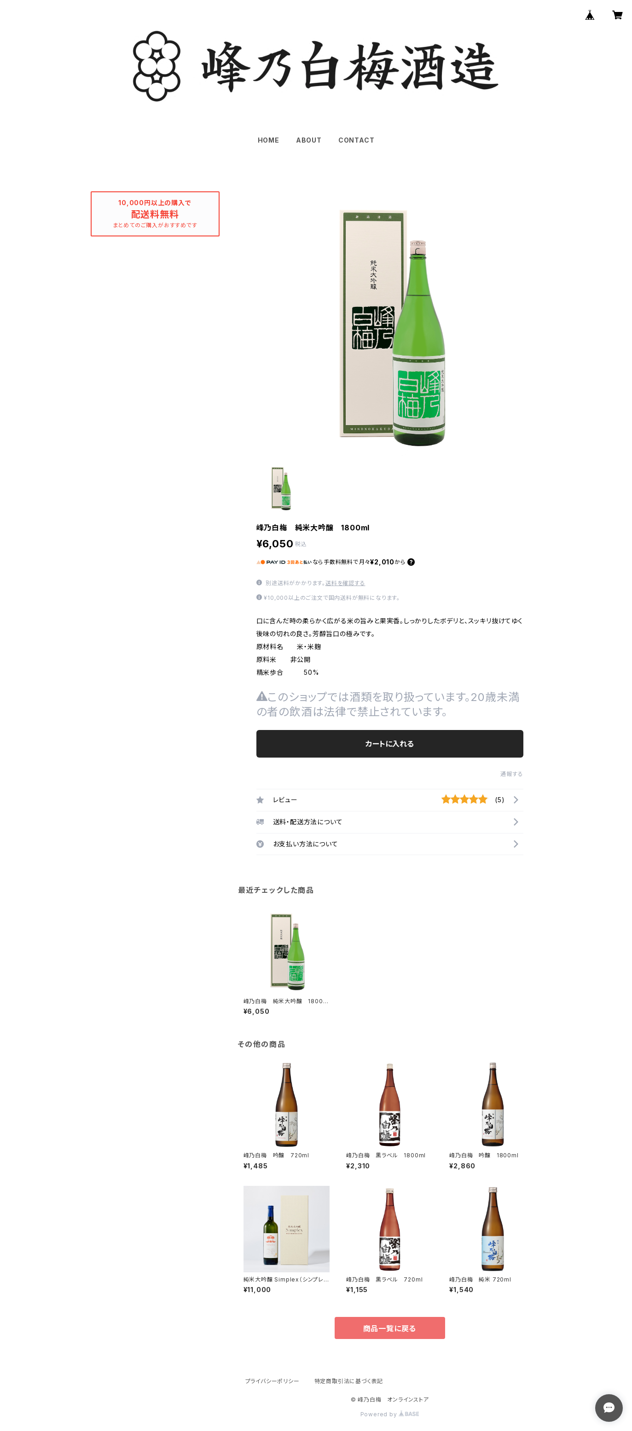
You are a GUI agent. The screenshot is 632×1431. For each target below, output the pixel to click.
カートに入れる (389, 743)
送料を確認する (345, 583)
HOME (268, 140)
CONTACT (356, 140)
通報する (511, 773)
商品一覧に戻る (390, 1328)
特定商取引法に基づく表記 (348, 1381)
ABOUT (309, 140)
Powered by (389, 1414)
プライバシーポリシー (272, 1381)
